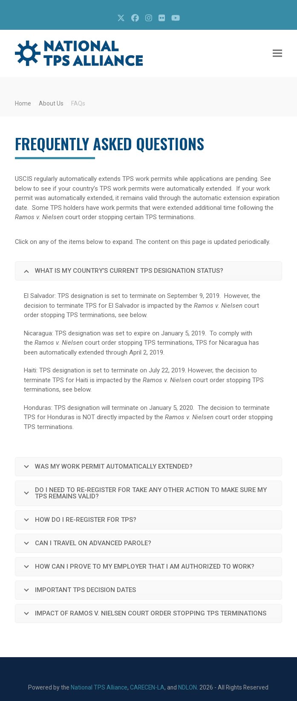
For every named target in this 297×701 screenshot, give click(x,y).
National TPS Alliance (99, 687)
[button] (277, 53)
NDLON (187, 687)
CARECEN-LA (147, 687)
